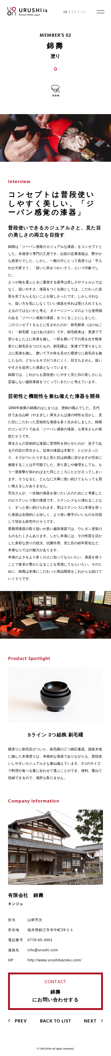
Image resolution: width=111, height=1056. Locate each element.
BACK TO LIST (55, 1021)
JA (65, 12)
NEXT (93, 1021)
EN (74, 12)
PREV (17, 1021)
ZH (83, 12)
